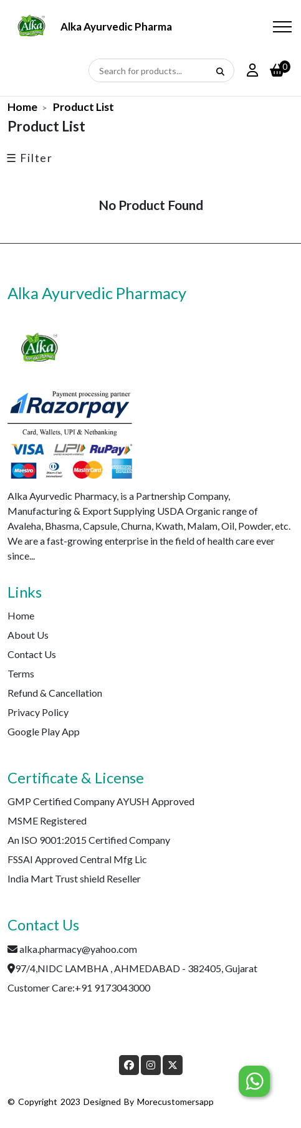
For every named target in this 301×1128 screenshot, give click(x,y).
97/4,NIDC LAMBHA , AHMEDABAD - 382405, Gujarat (136, 968)
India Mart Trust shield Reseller (74, 878)
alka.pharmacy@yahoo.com (78, 949)
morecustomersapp (175, 1101)
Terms (20, 673)
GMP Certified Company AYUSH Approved (100, 801)
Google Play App (43, 731)
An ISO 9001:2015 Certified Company (88, 840)
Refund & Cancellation (54, 693)
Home (22, 106)
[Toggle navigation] (282, 27)
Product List (83, 106)
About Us (28, 635)
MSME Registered (47, 820)
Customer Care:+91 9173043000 (78, 987)
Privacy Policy (38, 712)
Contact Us (31, 654)
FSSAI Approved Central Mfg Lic (77, 859)
